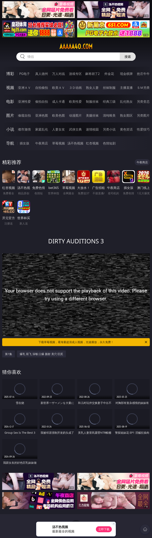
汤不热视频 (75, 143)
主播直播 (126, 87)
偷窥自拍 (24, 115)
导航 (10, 143)
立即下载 (103, 529)
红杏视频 (92, 143)
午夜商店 (41, 143)
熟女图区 (126, 115)
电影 (10, 101)
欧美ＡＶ (58, 87)
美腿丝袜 (92, 115)
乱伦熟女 (126, 101)
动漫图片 (75, 115)
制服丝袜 (92, 101)
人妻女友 (58, 129)
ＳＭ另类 (143, 87)
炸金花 (109, 74)
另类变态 (143, 101)
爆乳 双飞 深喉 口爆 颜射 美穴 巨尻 (41, 354)
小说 (10, 129)
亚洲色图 (41, 115)
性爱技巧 (143, 129)
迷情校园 (92, 129)
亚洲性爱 (24, 101)
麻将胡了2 (92, 74)
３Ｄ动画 (75, 87)
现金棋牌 (126, 74)
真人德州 (41, 74)
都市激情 (24, 129)
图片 (10, 115)
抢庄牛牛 (143, 74)
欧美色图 (58, 115)
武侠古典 (75, 129)
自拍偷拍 (41, 87)
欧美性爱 (75, 101)
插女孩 (24, 143)
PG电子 (24, 74)
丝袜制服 (109, 87)
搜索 (128, 56)
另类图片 (143, 115)
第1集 (8, 354)
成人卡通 (58, 101)
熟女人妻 (92, 87)
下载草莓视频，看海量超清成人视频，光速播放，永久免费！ (93, 342)
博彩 (10, 73)
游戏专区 (75, 74)
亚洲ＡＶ (24, 87)
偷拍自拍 (41, 101)
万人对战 (58, 74)
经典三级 (109, 101)
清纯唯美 (109, 115)
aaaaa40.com (76, 46)
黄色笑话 (126, 129)
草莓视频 (58, 143)
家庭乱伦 (41, 129)
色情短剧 (109, 143)
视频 (10, 87)
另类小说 (109, 129)
